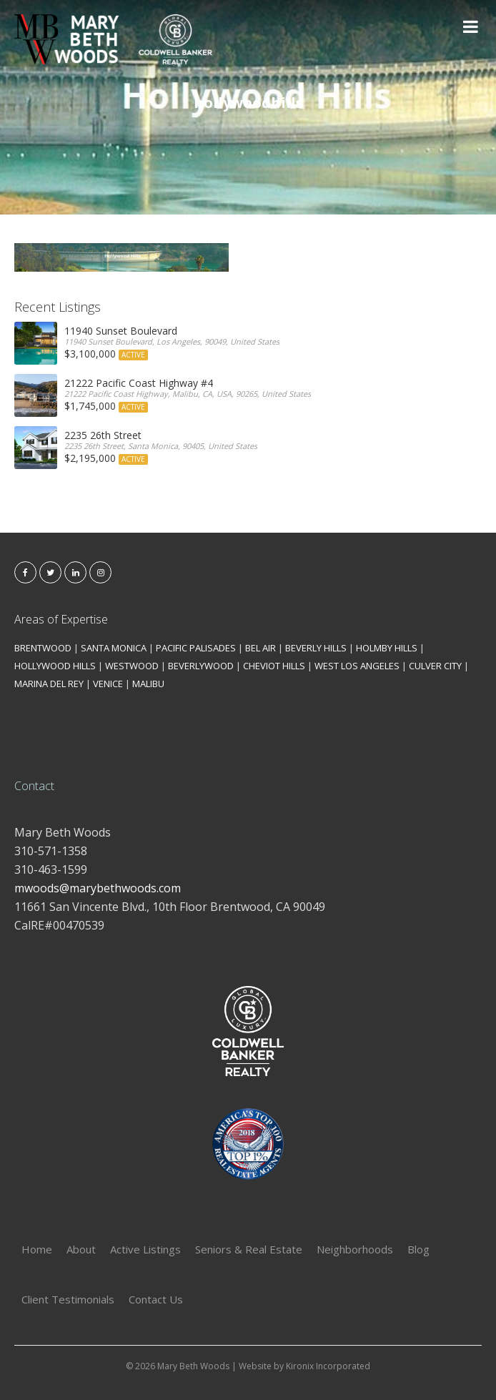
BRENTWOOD (42, 647)
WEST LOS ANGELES (357, 665)
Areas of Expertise (61, 619)
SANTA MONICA (114, 647)
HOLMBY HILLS (386, 647)
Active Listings (145, 1249)
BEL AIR (260, 647)
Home (36, 1249)
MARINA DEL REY (49, 683)
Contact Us (156, 1299)
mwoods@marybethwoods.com (97, 888)
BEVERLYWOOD (201, 665)
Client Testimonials (67, 1299)
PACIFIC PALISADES (196, 647)
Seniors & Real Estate (248, 1249)
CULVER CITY (435, 665)
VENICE (108, 683)
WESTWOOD (132, 665)
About (81, 1249)
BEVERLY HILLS (316, 647)
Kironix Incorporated (328, 1366)
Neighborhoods (355, 1249)
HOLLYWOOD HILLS (55, 665)
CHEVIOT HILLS (274, 665)
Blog (418, 1249)
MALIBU (148, 683)
